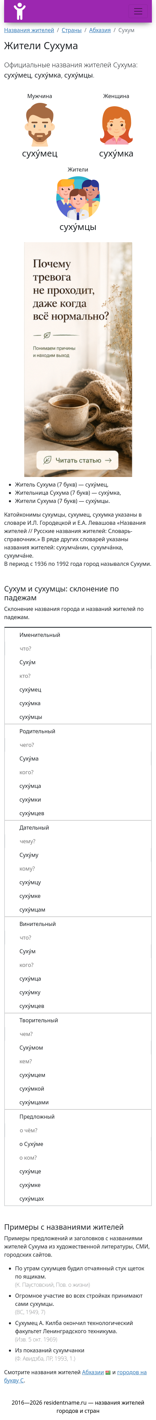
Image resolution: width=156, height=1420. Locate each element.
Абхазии (93, 1372)
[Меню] (138, 11)
